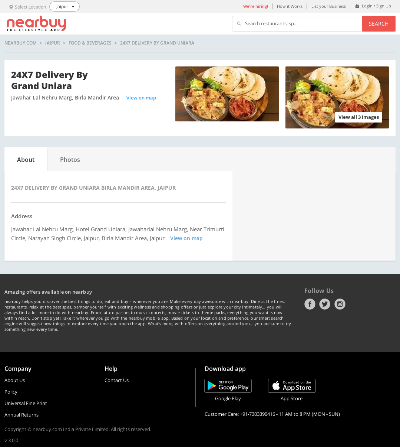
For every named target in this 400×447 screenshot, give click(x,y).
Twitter (324, 304)
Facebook (309, 304)
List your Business (328, 6)
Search (379, 23)
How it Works (290, 6)
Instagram (340, 304)
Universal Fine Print (25, 403)
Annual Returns (21, 414)
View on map (141, 97)
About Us (14, 380)
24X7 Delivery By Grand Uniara (157, 43)
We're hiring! (255, 6)
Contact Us (117, 380)
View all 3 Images (358, 117)
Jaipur (52, 43)
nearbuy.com (20, 43)
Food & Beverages (90, 43)
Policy (10, 391)
